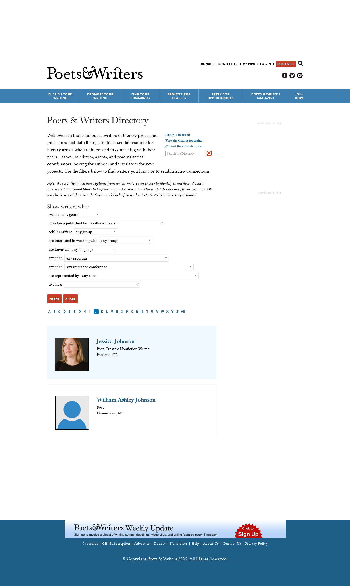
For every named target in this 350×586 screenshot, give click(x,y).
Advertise (142, 543)
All (183, 312)
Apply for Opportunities (221, 96)
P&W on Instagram (300, 76)
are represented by (64, 275)
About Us (211, 543)
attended (56, 258)
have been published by (68, 223)
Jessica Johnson (116, 341)
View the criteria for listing (183, 140)
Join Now (299, 96)
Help (195, 543)
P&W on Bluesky (292, 76)
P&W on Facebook (285, 76)
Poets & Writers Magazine (265, 96)
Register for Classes (179, 96)
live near (56, 284)
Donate (207, 64)
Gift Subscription (116, 543)
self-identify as (60, 231)
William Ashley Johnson (126, 399)
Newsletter (228, 64)
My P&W (249, 64)
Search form (300, 63)
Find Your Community (140, 96)
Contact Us (232, 543)
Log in (265, 64)
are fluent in (59, 249)
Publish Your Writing (60, 96)
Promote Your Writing (100, 96)
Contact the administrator (183, 146)
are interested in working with (73, 240)
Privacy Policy (256, 543)
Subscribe (285, 64)
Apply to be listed (177, 134)
